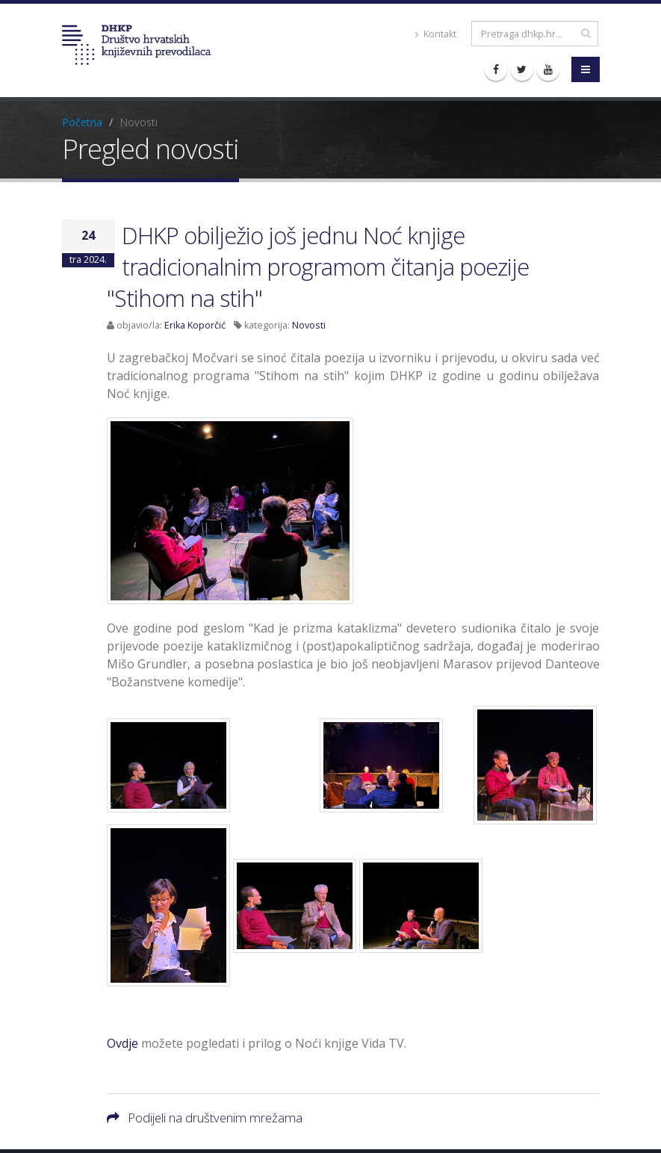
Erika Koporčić (195, 325)
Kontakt (435, 34)
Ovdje (122, 1043)
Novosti (309, 325)
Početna (82, 122)
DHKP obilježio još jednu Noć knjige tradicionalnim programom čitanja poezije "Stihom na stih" (318, 267)
